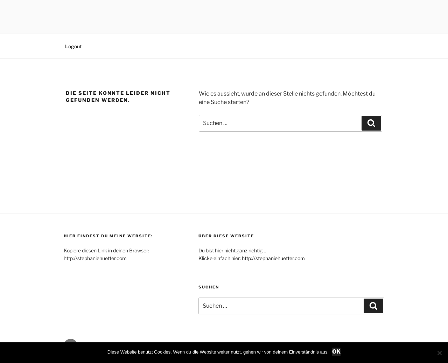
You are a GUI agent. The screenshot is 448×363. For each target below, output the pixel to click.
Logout (73, 46)
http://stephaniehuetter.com (273, 258)
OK (336, 351)
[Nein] (439, 352)
